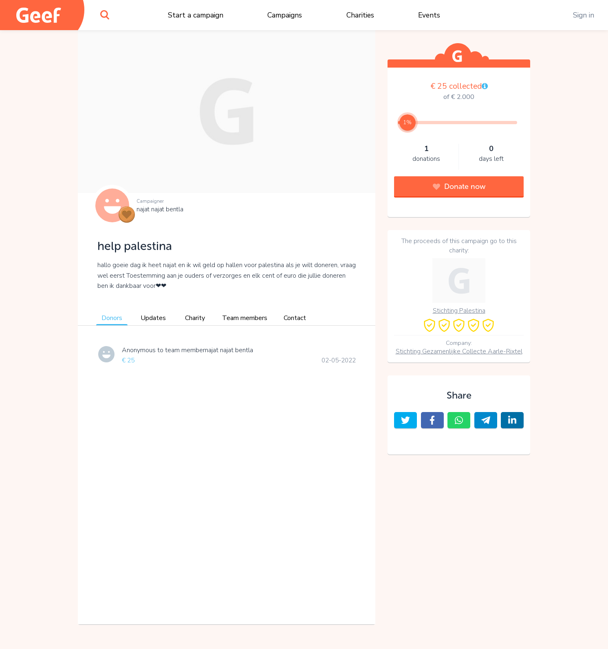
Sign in (583, 15)
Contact (295, 318)
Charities (360, 15)
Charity (195, 318)
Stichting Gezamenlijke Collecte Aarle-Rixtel (459, 351)
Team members (244, 318)
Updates (153, 318)
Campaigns (284, 15)
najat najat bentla (160, 209)
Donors (111, 318)
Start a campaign (195, 15)
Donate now (459, 186)
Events (429, 15)
